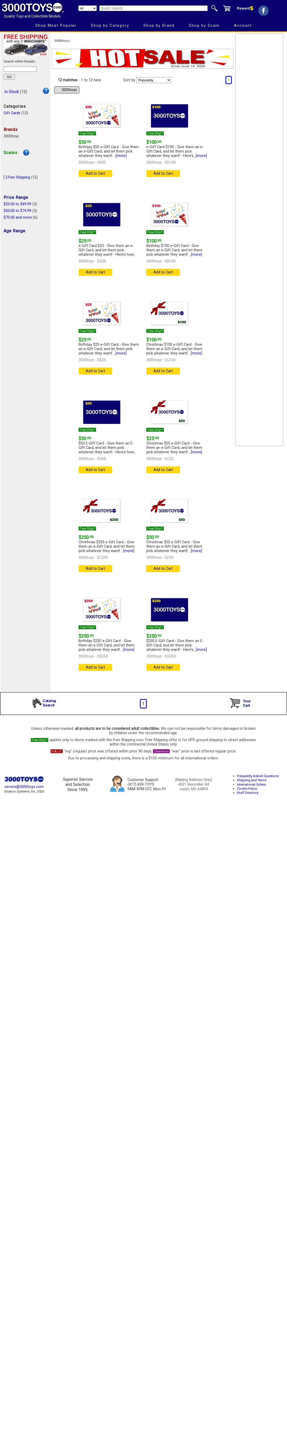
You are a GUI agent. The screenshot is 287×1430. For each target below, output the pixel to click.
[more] (121, 156)
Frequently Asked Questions (258, 776)
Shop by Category (110, 25)
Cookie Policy (247, 789)
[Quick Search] (153, 8)
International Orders (251, 784)
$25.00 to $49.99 (17, 204)
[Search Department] (87, 8)
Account (243, 25)
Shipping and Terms (251, 780)
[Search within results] (20, 69)
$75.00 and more (18, 217)
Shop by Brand (159, 25)
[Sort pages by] (153, 80)
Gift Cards (12, 113)
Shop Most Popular (55, 25)
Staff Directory (247, 793)
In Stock (11, 91)
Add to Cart (95, 173)
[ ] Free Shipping (17, 177)
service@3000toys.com (24, 787)
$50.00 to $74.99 (17, 211)
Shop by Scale (204, 25)
